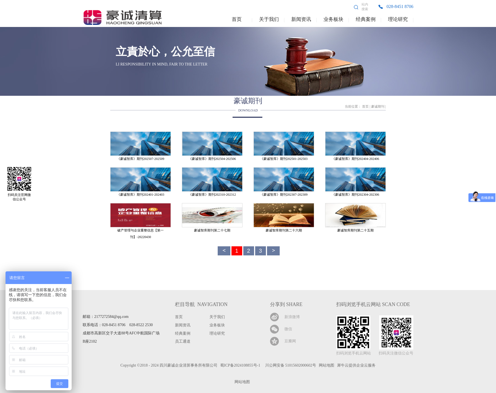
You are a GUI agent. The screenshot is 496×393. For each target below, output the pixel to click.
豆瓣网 (290, 341)
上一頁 (224, 250)
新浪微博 (292, 317)
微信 (288, 329)
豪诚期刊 (377, 106)
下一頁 (273, 250)
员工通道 (182, 341)
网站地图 (241, 382)
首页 (237, 19)
